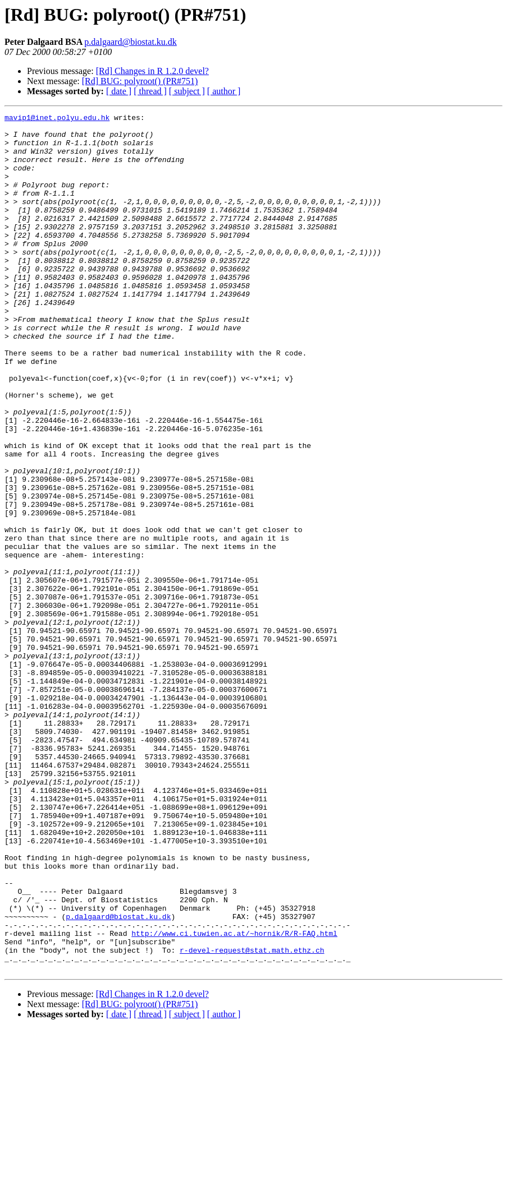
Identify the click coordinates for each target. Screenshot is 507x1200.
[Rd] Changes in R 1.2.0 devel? (152, 71)
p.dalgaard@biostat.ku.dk (130, 42)
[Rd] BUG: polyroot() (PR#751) (140, 81)
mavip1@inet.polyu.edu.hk (56, 119)
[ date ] (118, 91)
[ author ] (224, 91)
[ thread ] (150, 91)
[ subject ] (187, 91)
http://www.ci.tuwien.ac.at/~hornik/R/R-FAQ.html (234, 1098)
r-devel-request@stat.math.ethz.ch (252, 1118)
